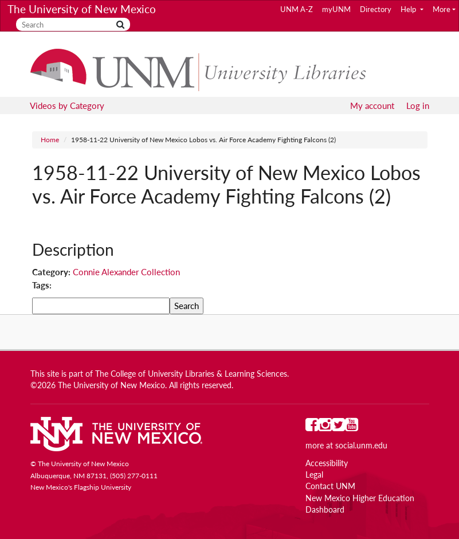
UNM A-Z (296, 9)
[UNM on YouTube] (351, 427)
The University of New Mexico (81, 8)
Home (50, 139)
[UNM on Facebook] (312, 427)
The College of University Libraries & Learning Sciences (191, 373)
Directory (375, 9)
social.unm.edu (361, 445)
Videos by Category (67, 105)
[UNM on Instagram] (325, 427)
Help (409, 9)
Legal (314, 474)
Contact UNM (330, 486)
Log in (417, 105)
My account (372, 105)
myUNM (336, 9)
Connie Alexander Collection (126, 272)
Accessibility (326, 463)
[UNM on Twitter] (338, 427)
